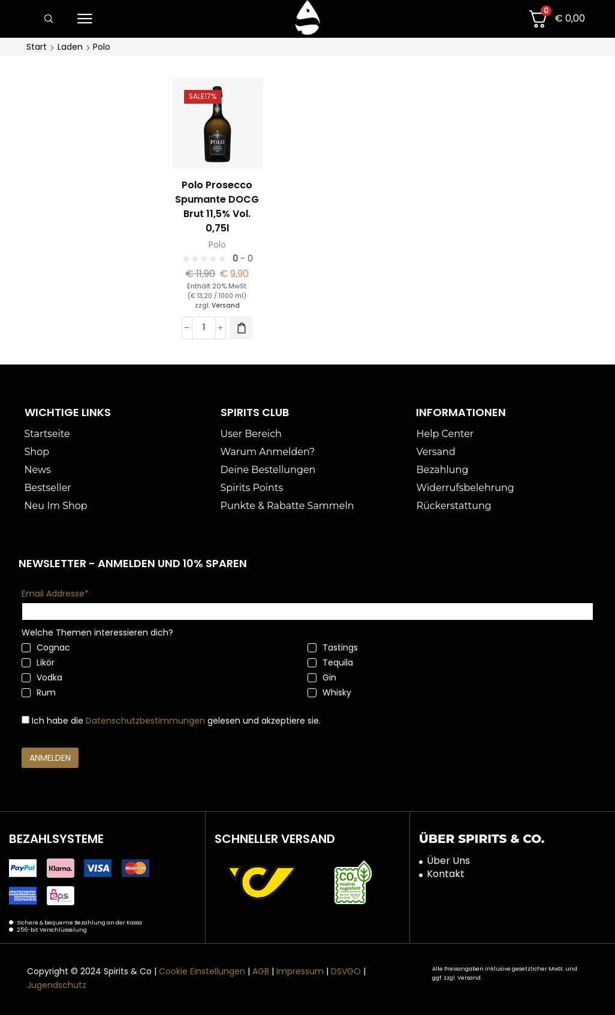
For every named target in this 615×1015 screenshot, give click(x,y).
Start (36, 47)
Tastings (333, 647)
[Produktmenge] (203, 327)
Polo (217, 245)
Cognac (46, 647)
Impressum (300, 971)
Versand (225, 305)
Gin (322, 677)
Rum (39, 692)
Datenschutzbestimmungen (145, 721)
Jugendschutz (56, 984)
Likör (38, 662)
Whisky (329, 692)
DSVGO (346, 971)
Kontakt (446, 874)
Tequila (330, 662)
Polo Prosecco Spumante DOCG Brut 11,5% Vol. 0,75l (217, 206)
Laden (70, 47)
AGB (260, 971)
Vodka (42, 677)
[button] (49, 19)
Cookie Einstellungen (202, 971)
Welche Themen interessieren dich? (97, 632)
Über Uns (448, 860)
